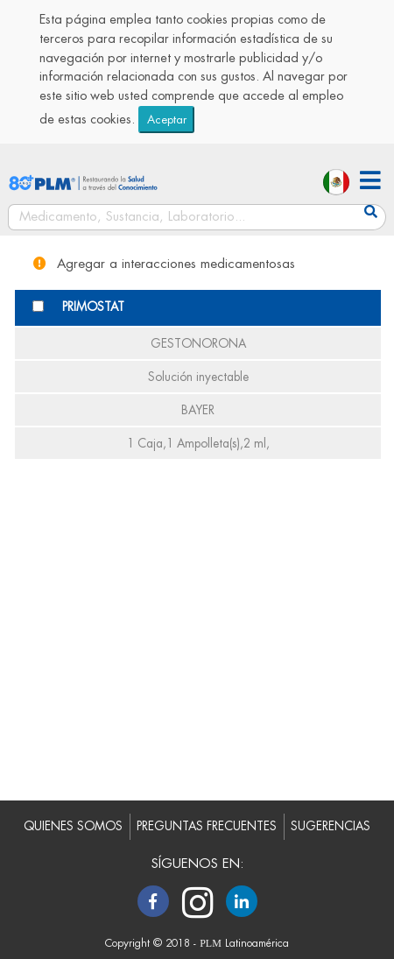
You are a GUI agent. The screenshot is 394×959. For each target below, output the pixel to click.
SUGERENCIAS (330, 826)
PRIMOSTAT (93, 307)
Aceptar (166, 119)
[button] (370, 183)
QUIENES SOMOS (73, 826)
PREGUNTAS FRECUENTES (207, 826)
